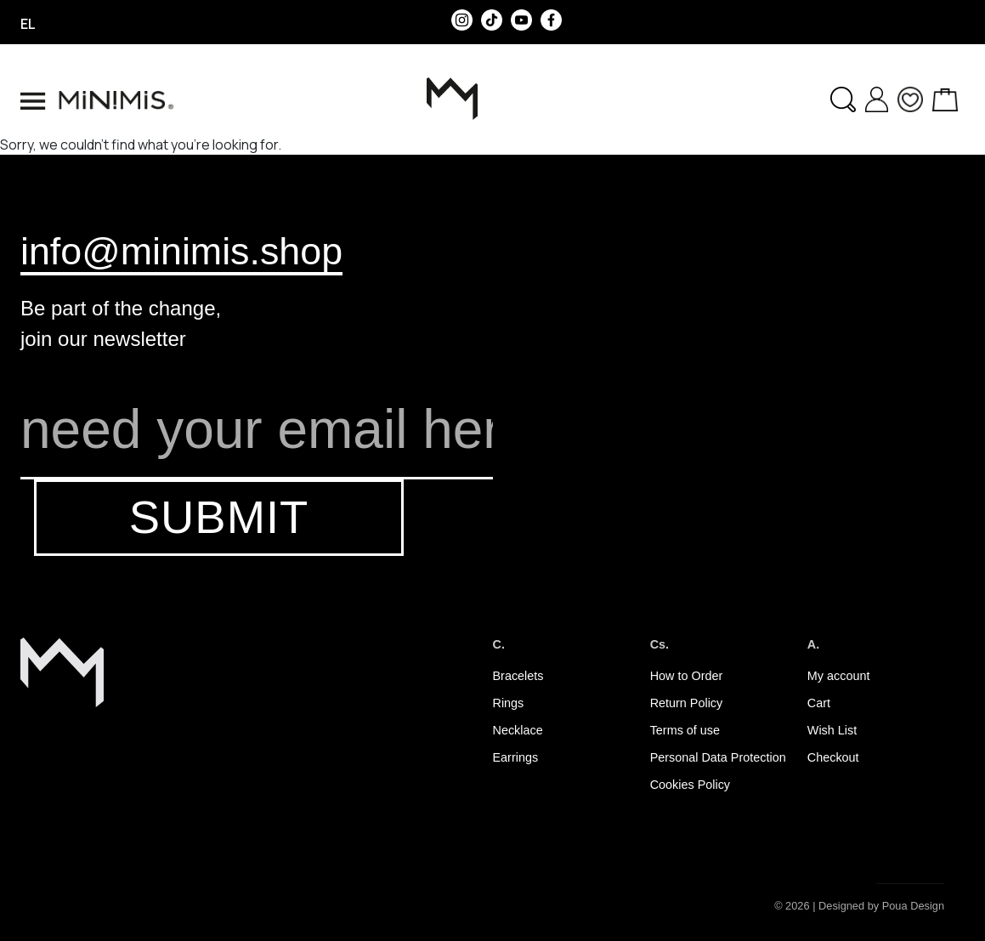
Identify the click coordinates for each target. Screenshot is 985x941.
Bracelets (518, 676)
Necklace (518, 730)
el (28, 23)
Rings (508, 703)
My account (838, 676)
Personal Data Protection (718, 757)
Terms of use (685, 730)
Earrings (516, 757)
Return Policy (686, 703)
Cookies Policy (690, 784)
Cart (818, 703)
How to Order (686, 676)
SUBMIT (219, 517)
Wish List (832, 730)
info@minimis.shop (181, 251)
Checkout (833, 757)
